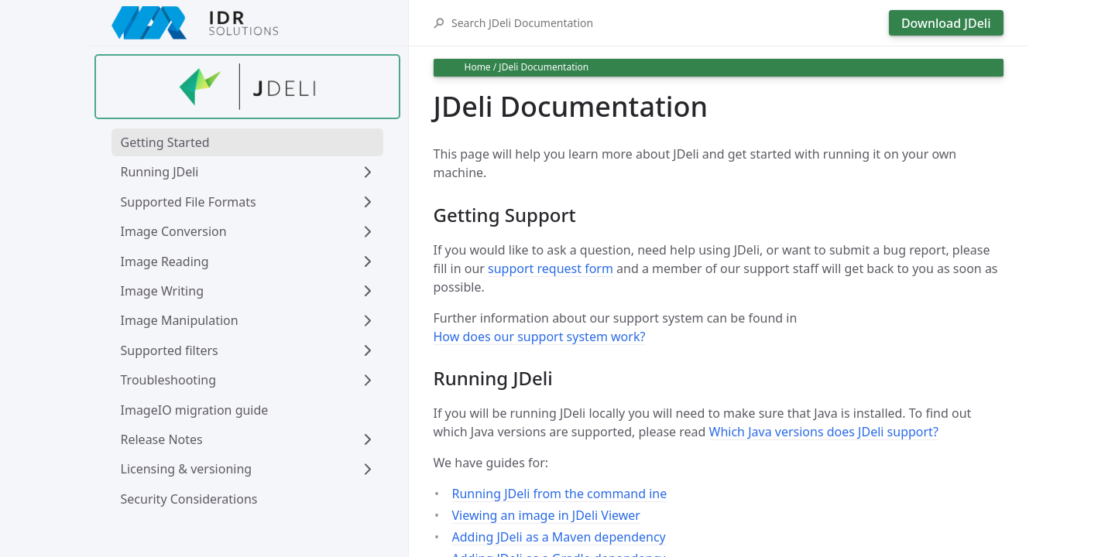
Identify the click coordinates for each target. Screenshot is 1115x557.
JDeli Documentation (543, 66)
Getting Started (165, 142)
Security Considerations (189, 498)
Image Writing (162, 290)
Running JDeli (160, 171)
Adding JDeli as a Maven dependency (559, 536)
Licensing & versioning (186, 468)
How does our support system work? (540, 336)
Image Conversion (174, 231)
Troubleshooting (169, 379)
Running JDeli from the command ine (559, 493)
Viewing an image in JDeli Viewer (546, 515)
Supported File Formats (188, 201)
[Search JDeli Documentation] (666, 22)
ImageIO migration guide (195, 410)
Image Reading (165, 261)
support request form (550, 268)
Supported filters (169, 350)
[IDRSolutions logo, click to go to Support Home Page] (247, 23)
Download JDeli (946, 23)
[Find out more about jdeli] (247, 86)
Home (478, 66)
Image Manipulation (179, 320)
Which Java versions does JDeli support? (823, 431)
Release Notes (162, 439)
